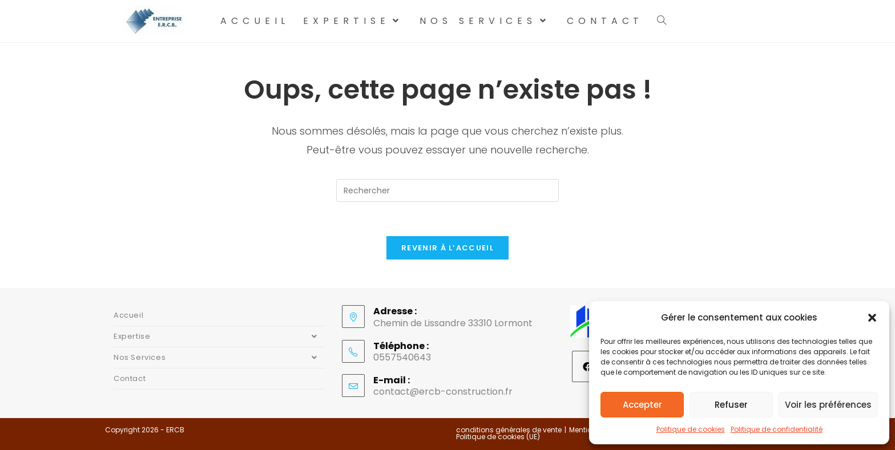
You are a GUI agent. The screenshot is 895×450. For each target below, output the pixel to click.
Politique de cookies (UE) (498, 436)
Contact (130, 378)
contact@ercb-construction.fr (443, 391)
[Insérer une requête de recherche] (447, 190)
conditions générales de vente (509, 430)
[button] (872, 317)
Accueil (128, 315)
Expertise (219, 336)
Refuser (731, 405)
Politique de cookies (690, 429)
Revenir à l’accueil (447, 247)
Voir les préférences (828, 405)
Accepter (642, 405)
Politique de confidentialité (777, 429)
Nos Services (219, 357)
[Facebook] (587, 366)
